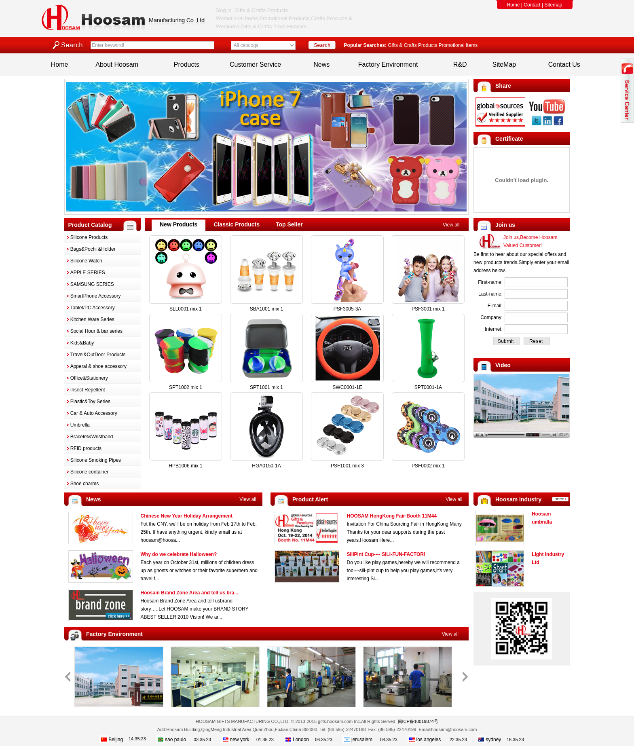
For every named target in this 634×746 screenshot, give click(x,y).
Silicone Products (89, 237)
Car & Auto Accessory (93, 413)
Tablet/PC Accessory (92, 308)
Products (186, 64)
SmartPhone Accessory (95, 296)
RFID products (85, 448)
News (321, 64)
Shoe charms (84, 483)
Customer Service (255, 64)
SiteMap (504, 64)
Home (513, 5)
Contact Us (564, 64)
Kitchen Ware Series (92, 319)
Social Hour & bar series (96, 331)
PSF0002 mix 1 (428, 466)
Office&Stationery (89, 378)
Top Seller (289, 224)
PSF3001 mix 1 (428, 309)
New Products (178, 224)
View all (451, 225)
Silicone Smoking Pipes (95, 460)
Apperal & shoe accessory (98, 366)
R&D (460, 64)
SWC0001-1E (347, 387)
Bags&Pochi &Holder (93, 249)
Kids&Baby (82, 343)
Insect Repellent (87, 390)
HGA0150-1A (266, 466)
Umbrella (80, 425)
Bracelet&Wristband (91, 437)
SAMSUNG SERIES (92, 284)
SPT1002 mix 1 (185, 387)
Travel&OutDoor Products (98, 354)
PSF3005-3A (347, 309)
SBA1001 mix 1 (266, 309)
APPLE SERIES (87, 272)
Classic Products (236, 224)
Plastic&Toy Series (90, 401)
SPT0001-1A (428, 387)
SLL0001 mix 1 (185, 309)
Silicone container (89, 472)
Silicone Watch (86, 261)
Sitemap (553, 5)
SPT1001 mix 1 (266, 387)
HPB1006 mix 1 (185, 466)
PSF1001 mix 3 (347, 466)
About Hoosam (116, 64)
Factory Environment (388, 64)
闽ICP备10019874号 (418, 721)
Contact (532, 5)
